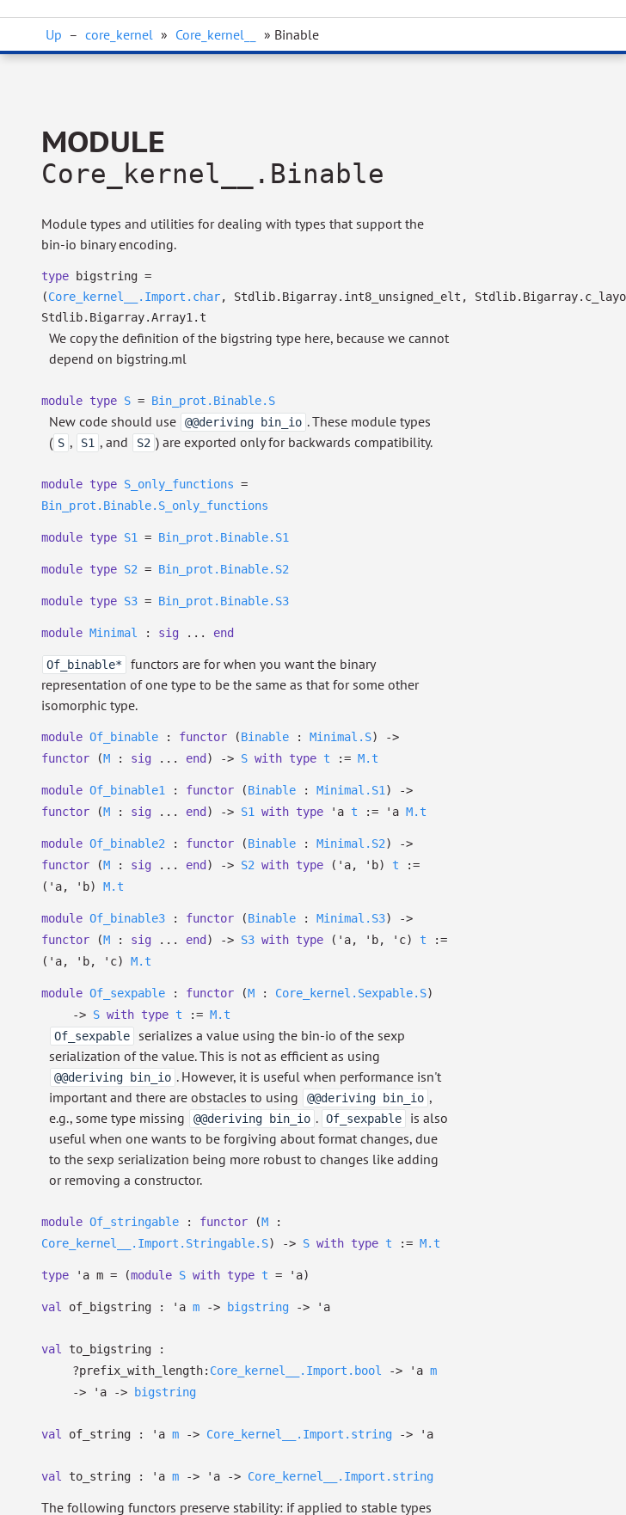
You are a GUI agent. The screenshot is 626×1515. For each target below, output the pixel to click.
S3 (131, 601)
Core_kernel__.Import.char (134, 297)
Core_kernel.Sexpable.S (351, 993)
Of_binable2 (127, 843)
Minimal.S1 (350, 790)
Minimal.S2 (350, 843)
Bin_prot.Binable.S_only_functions (154, 505)
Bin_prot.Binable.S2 (223, 569)
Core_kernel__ (215, 34)
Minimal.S (340, 737)
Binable (265, 737)
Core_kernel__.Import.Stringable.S (154, 1243)
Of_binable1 (127, 790)
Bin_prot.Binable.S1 (223, 537)
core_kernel (119, 34)
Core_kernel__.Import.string (299, 1434)
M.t (368, 758)
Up (54, 34)
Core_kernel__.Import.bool (296, 1370)
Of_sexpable (127, 993)
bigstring (258, 1307)
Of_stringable (134, 1222)
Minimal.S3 (350, 918)
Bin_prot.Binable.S (213, 401)
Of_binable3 (127, 918)
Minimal (113, 633)
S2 (131, 569)
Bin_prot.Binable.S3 (223, 601)
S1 (131, 537)
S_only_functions (179, 484)
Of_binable (123, 737)
